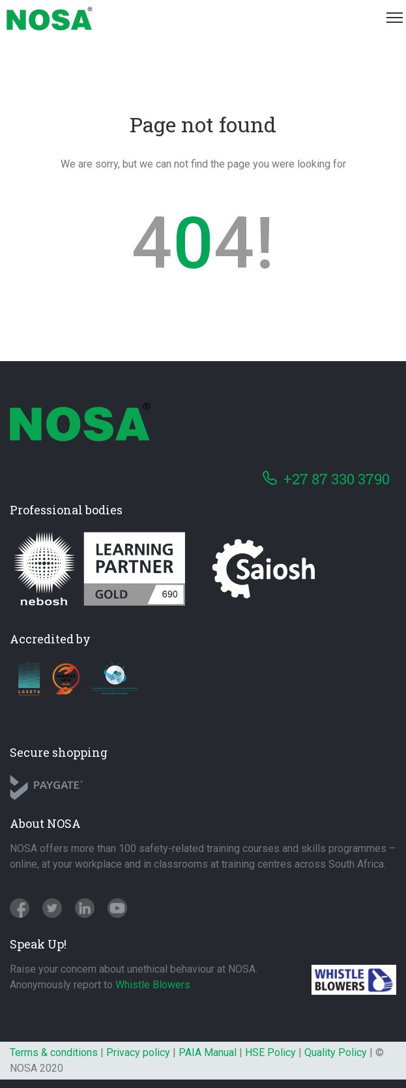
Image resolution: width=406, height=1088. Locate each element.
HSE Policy (270, 1052)
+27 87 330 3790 (336, 478)
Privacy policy (138, 1052)
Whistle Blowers (152, 984)
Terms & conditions (54, 1052)
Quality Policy (335, 1052)
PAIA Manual (208, 1052)
